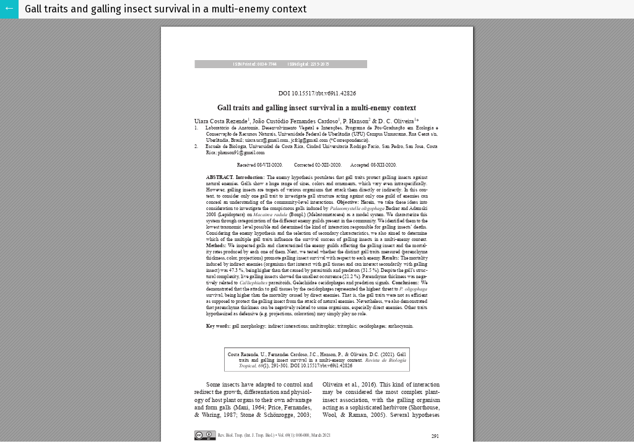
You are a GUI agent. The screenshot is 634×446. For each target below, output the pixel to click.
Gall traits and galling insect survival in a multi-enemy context (165, 9)
